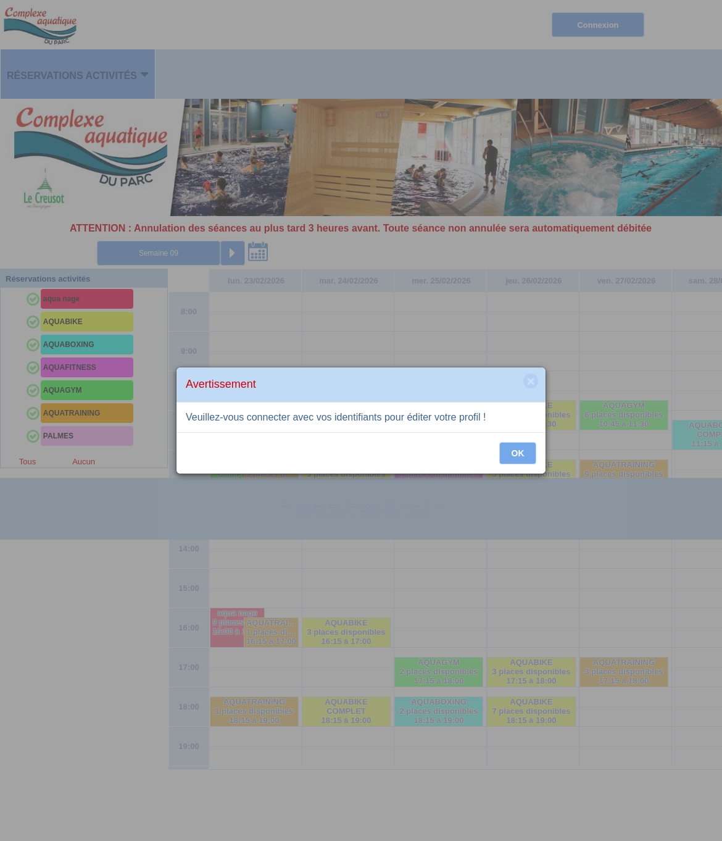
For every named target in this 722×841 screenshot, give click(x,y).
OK (518, 453)
